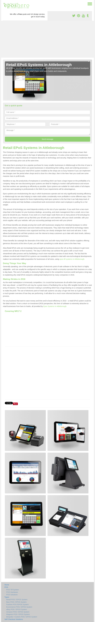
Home (6, 585)
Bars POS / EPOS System (16, 602)
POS (6, 587)
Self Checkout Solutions (13, 619)
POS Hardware (12, 592)
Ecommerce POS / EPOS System (19, 607)
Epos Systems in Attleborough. (55, 306)
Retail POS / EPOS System (16, 600)
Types (6, 597)
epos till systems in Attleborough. (72, 259)
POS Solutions (12, 595)
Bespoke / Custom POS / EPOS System (21, 617)
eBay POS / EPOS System (16, 609)
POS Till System (12, 590)
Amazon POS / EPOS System (17, 612)
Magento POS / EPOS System (18, 614)
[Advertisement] (47, 39)
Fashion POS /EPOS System (17, 604)
